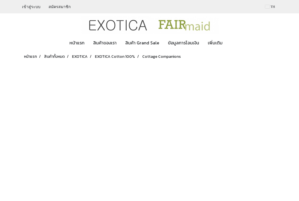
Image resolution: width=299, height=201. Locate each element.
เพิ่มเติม (215, 42)
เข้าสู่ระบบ (31, 7)
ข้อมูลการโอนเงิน (183, 42)
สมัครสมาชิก (60, 7)
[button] (232, 42)
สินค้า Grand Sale (142, 42)
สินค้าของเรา (105, 42)
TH (270, 7)
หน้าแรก (77, 42)
